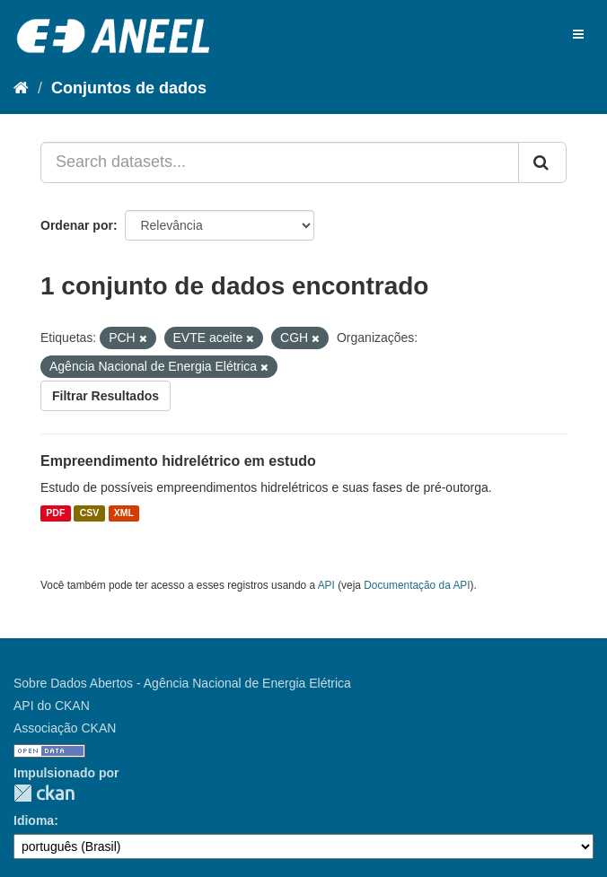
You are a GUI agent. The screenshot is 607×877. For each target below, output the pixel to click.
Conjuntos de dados (129, 88)
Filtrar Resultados (105, 396)
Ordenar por (76, 225)
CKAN (44, 793)
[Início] (21, 88)
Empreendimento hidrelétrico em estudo (178, 461)
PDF (55, 513)
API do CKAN (51, 705)
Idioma (33, 820)
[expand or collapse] (578, 34)
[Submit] (542, 162)
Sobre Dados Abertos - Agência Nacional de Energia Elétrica (182, 683)
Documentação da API (417, 585)
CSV (90, 513)
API (326, 585)
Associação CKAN (64, 728)
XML (124, 513)
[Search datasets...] (279, 162)
